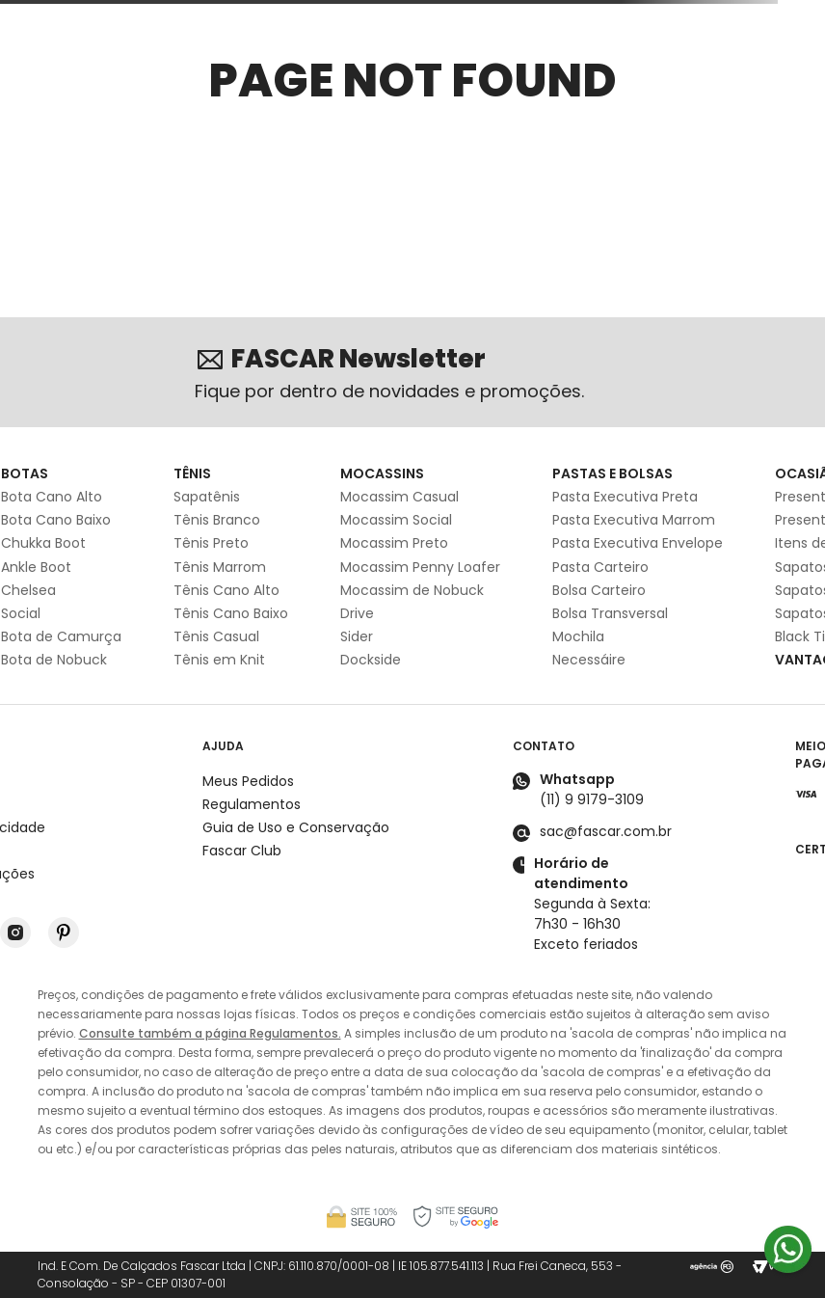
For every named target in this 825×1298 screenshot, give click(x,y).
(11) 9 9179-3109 (592, 799)
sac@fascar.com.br (606, 831)
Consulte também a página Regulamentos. (210, 1033)
